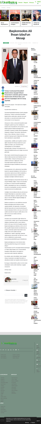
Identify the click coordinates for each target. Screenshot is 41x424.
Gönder (26, 295)
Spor (2, 395)
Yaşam (2, 399)
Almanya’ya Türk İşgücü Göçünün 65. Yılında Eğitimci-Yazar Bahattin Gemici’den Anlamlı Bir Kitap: (36, 230)
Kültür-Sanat (3, 396)
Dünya (2, 388)
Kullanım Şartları (16, 354)
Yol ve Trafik (14, 379)
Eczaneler (14, 382)
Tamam (33, 422)
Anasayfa (3, 7)
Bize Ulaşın (38, 370)
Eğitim (2, 401)
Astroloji (2, 412)
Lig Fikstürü (14, 384)
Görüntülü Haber (4, 382)
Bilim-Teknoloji (4, 398)
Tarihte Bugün (15, 385)
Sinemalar (14, 387)
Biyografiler (3, 409)
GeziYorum (3, 384)
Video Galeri (38, 352)
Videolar (20, 2)
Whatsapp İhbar (16, 356)
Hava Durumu (15, 377)
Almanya (31, 2)
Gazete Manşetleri (14, 392)
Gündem (3, 387)
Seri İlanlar (14, 388)
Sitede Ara (3, 406)
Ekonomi (3, 390)
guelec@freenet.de (14, 281)
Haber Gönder (16, 358)
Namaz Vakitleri (15, 381)
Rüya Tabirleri (4, 411)
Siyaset (2, 392)
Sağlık (2, 393)
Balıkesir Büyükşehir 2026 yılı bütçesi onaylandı (36, 100)
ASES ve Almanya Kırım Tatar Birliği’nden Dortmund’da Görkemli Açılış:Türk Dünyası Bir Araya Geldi (37, 266)
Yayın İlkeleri (3, 356)
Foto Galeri (38, 346)
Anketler (2, 408)
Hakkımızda (3, 354)
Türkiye (2, 385)
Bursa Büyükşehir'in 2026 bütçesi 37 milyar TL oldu (37, 58)
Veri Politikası (4, 358)
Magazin (26, 2)
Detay (27, 422)
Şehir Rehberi (15, 390)
